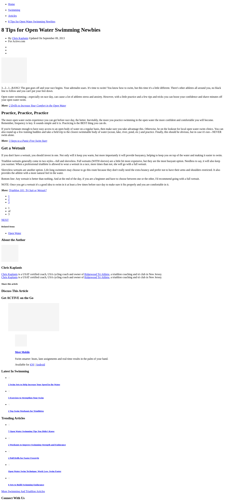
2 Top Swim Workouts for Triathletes (26, 411)
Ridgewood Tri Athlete (96, 274)
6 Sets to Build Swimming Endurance (26, 484)
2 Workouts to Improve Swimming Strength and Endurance (37, 444)
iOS (32, 364)
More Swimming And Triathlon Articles (23, 491)
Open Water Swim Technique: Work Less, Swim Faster (34, 471)
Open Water (14, 233)
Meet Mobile (22, 352)
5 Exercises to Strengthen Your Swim (26, 397)
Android (40, 364)
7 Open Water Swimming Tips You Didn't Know (31, 431)
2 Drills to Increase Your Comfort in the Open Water (37, 105)
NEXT (5, 219)
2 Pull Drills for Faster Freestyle (23, 458)
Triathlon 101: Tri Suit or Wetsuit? (28, 190)
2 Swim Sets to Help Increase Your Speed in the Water (34, 384)
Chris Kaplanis (20, 38)
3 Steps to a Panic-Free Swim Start (28, 140)
